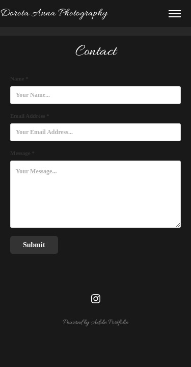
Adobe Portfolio (109, 322)
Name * (19, 78)
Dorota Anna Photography (53, 13)
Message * (22, 153)
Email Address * (29, 116)
